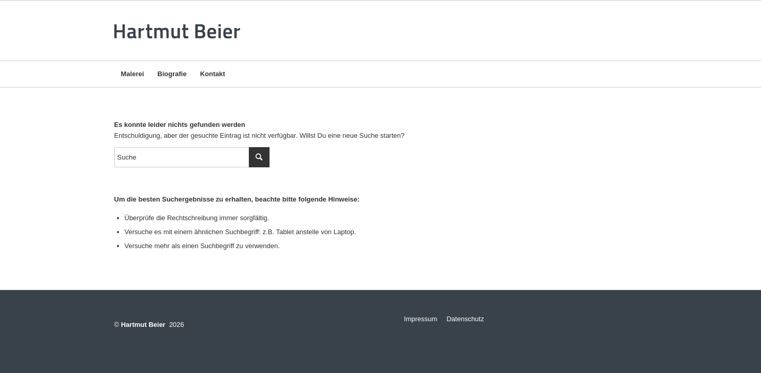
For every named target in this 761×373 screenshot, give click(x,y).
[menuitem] (132, 74)
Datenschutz (465, 319)
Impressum (416, 319)
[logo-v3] (180, 31)
